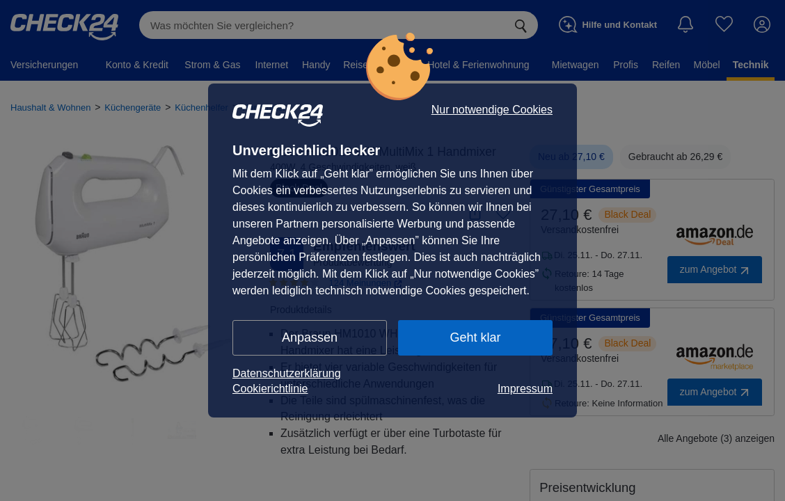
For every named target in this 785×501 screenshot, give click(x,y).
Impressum (525, 389)
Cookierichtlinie (270, 389)
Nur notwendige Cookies (492, 110)
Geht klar (475, 337)
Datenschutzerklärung (286, 373)
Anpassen (310, 337)
